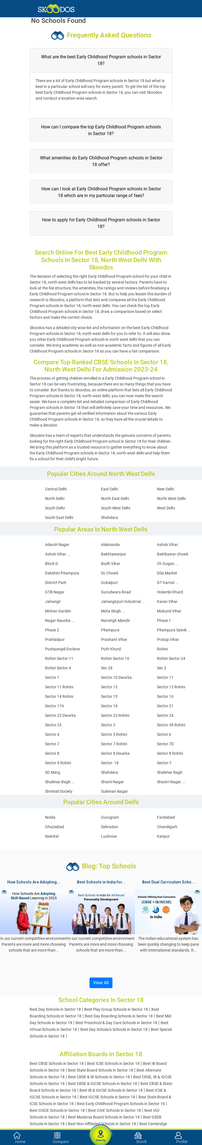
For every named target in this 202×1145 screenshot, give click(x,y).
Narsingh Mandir (115, 620)
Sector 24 (165, 715)
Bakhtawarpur (113, 554)
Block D (51, 563)
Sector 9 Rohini (58, 763)
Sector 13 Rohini (171, 687)
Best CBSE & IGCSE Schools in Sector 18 (102, 1083)
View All (101, 982)
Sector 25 (53, 725)
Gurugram (110, 817)
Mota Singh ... (113, 611)
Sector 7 (52, 744)
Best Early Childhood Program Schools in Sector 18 (121, 1103)
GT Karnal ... (167, 582)
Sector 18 (109, 706)
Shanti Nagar (112, 782)
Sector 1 (52, 677)
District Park (55, 582)
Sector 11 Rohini (59, 687)
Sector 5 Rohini (114, 734)
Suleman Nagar (114, 791)
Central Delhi (56, 489)
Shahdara (109, 517)
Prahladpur (55, 639)
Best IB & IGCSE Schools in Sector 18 (111, 1090)
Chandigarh (167, 827)
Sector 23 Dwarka (60, 715)
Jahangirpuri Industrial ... (123, 601)
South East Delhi (59, 517)
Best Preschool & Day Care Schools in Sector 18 (116, 1023)
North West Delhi (171, 498)
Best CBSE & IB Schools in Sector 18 (99, 1077)
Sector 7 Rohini (114, 744)
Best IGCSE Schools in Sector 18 (107, 1097)
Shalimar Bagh (169, 772)
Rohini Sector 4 (58, 668)
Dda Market (167, 573)
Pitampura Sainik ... (174, 630)
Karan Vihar (167, 601)
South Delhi (55, 508)
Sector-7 (164, 763)
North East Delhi (115, 498)
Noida (50, 817)
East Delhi (109, 489)
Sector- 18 (110, 763)
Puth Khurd (111, 649)
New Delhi (165, 489)
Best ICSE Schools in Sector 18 (113, 1063)
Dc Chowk (109, 573)
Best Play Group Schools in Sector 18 (116, 1009)
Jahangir (53, 601)
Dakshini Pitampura (62, 573)
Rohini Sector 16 (115, 658)
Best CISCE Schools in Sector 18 (57, 1110)
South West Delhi (115, 508)
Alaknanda (110, 544)
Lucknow (109, 836)
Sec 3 (161, 668)
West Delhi (166, 508)
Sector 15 (109, 696)
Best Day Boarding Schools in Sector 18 (119, 1016)
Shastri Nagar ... (171, 782)
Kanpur (163, 836)
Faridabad (166, 817)
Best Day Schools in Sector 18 (55, 1009)
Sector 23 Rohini (115, 715)
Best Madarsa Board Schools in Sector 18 (104, 1117)
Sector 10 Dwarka (116, 677)
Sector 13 (109, 687)
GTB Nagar (54, 592)
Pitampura (110, 630)
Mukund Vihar (169, 611)
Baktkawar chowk (172, 554)
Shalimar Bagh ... (60, 782)
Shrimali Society (58, 791)
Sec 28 (106, 668)
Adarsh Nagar (57, 544)
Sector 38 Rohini (171, 725)
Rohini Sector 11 (59, 658)
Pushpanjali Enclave (62, 649)
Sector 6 (164, 734)
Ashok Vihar (167, 544)
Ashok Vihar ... (57, 554)
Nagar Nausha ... (60, 620)
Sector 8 (52, 753)
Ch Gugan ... (167, 563)
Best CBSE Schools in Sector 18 (57, 1063)
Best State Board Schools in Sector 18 (100, 1070)
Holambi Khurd (170, 592)
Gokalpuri (109, 582)
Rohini (162, 649)
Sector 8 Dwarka (115, 753)
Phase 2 (52, 630)
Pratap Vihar (168, 639)
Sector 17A (54, 706)
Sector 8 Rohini (170, 753)
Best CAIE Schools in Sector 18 (114, 1110)
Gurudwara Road (116, 592)
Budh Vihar (110, 563)
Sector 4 (52, 734)
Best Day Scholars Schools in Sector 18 (113, 1029)
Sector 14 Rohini (59, 696)
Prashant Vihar (114, 639)
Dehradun (109, 827)
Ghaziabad (54, 827)
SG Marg (52, 772)
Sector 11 (165, 677)
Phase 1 (164, 620)
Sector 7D (165, 744)
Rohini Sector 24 (171, 658)
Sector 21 (165, 706)
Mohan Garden (58, 611)
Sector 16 (165, 696)
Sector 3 (108, 725)
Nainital (51, 836)
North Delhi (54, 498)
